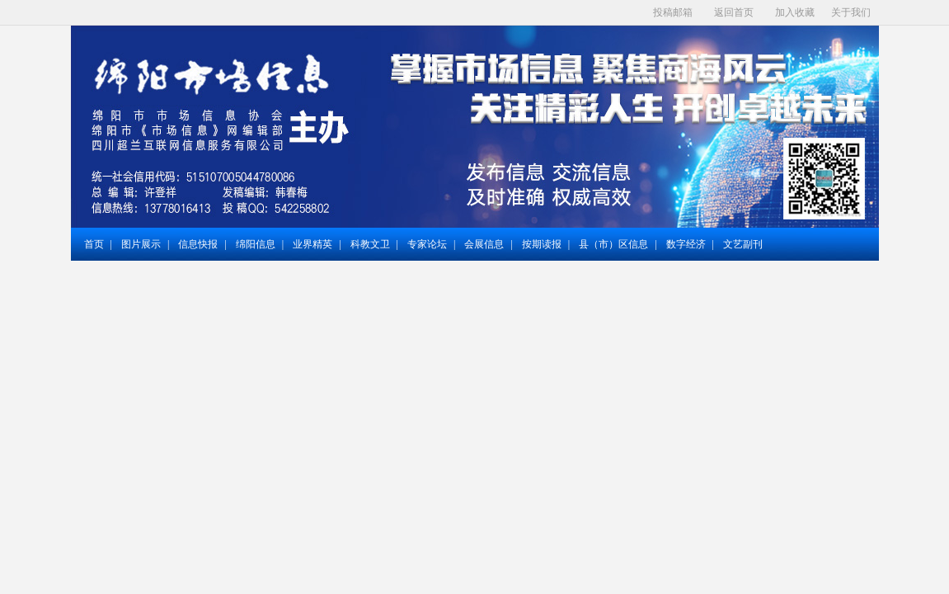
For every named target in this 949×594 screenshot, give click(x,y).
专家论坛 (427, 244)
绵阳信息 (255, 244)
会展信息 (484, 244)
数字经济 (686, 244)
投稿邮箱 (673, 12)
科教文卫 (370, 244)
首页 (94, 244)
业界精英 (312, 244)
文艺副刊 (743, 244)
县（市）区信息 (613, 244)
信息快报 (198, 244)
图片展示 (141, 244)
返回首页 (734, 12)
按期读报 (541, 244)
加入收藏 (795, 12)
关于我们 (851, 12)
